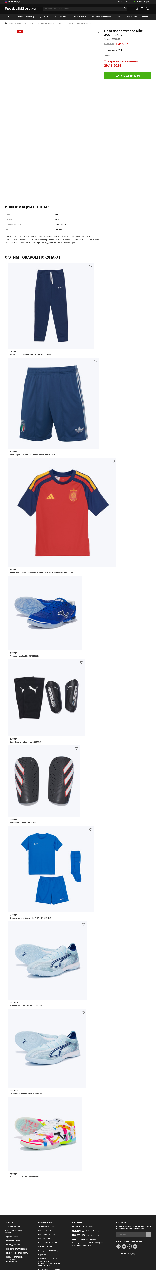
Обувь (10, 17)
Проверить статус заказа (16, 1249)
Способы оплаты (12, 1226)
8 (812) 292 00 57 (79, 1231)
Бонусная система (46, 1230)
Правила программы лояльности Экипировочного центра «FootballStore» (49, 1262)
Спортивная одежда (26, 17)
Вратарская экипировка (101, 17)
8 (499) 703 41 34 (79, 1226)
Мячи (119, 17)
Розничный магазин (47, 1234)
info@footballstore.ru (84, 1245)
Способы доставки (13, 1241)
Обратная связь (12, 1237)
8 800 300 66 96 (78, 1239)
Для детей (44, 17)
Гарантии (42, 1255)
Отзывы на (130, 1254)
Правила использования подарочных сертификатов (16, 1259)
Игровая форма (80, 17)
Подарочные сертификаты (16, 1253)
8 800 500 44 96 (121, 2)
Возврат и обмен (45, 1238)
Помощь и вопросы (143, 2)
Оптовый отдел (45, 1246)
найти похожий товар (128, 76)
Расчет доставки (12, 1245)
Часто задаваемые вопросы (13, 1231)
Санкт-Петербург (12, 2)
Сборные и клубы (61, 17)
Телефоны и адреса (47, 1226)
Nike (56, 214)
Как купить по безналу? (48, 1251)
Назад (9, 23)
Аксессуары (132, 17)
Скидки (145, 17)
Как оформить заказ (47, 1242)
